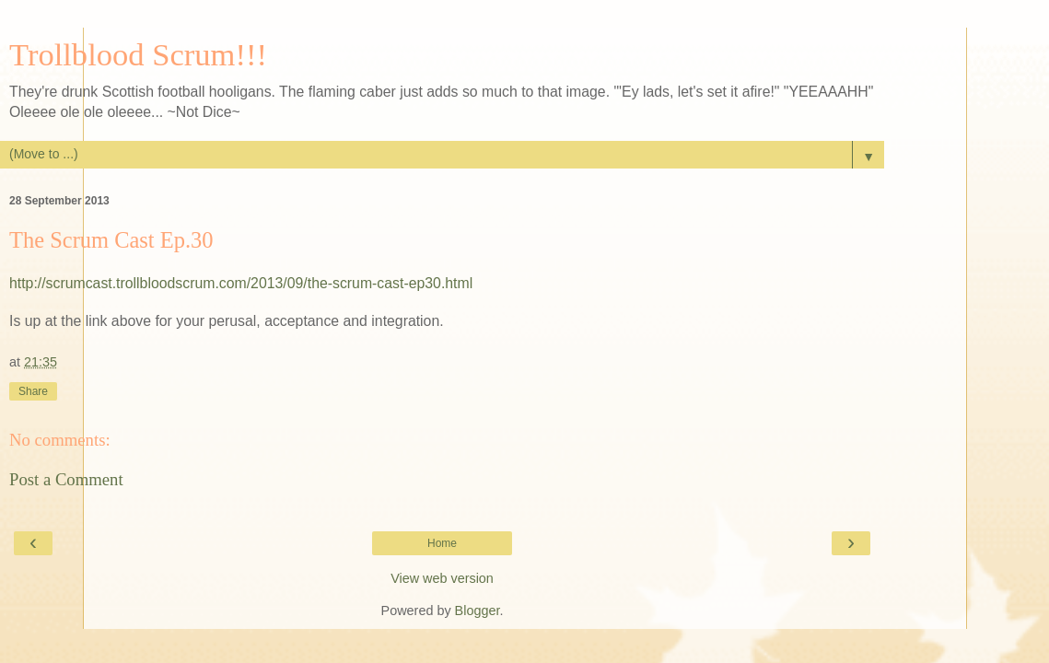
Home (442, 543)
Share (33, 391)
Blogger (477, 610)
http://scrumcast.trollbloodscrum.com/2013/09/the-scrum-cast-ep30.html (240, 283)
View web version (442, 578)
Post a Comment (66, 479)
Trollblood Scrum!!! (138, 54)
